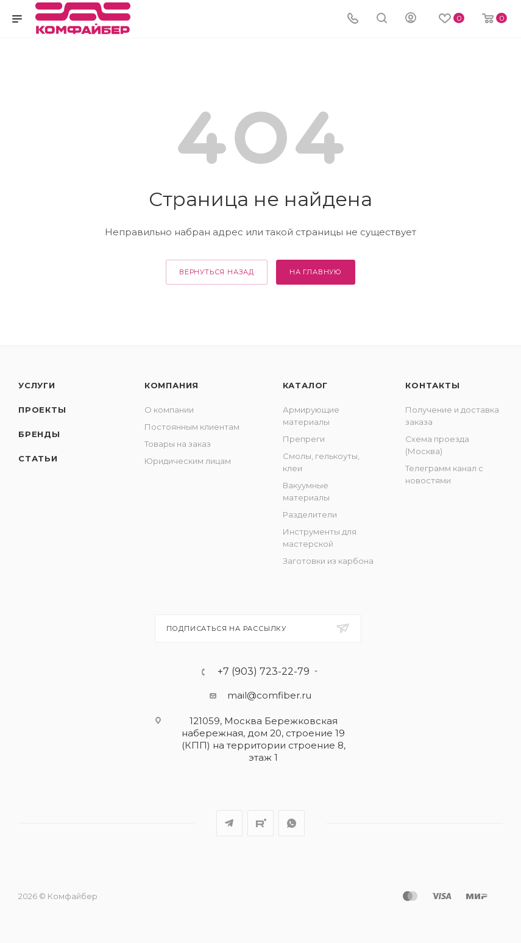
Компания (171, 385)
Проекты (42, 410)
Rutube (260, 823)
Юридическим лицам (187, 461)
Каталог (305, 385)
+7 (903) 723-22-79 (264, 672)
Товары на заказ (177, 444)
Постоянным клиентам (191, 427)
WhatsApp (291, 823)
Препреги (304, 439)
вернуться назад (216, 272)
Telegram (229, 823)
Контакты (432, 385)
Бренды (39, 434)
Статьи (38, 458)
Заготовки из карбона (328, 561)
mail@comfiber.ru (269, 695)
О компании (169, 410)
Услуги (36, 385)
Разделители (310, 514)
